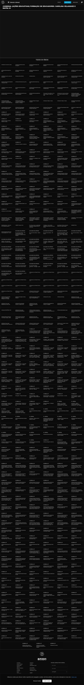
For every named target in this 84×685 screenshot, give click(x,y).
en (58, 2)
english (31, 672)
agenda (18, 666)
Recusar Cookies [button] (37, 680)
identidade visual (33, 665)
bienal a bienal (14, 2)
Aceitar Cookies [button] (47, 680)
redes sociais (75, 2)
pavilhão (18, 670)
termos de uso (32, 669)
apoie (18, 672)
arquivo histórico (20, 668)
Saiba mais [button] (74, 677)
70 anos (18, 669)
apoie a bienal (67, 2)
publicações (19, 665)
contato (31, 664)
